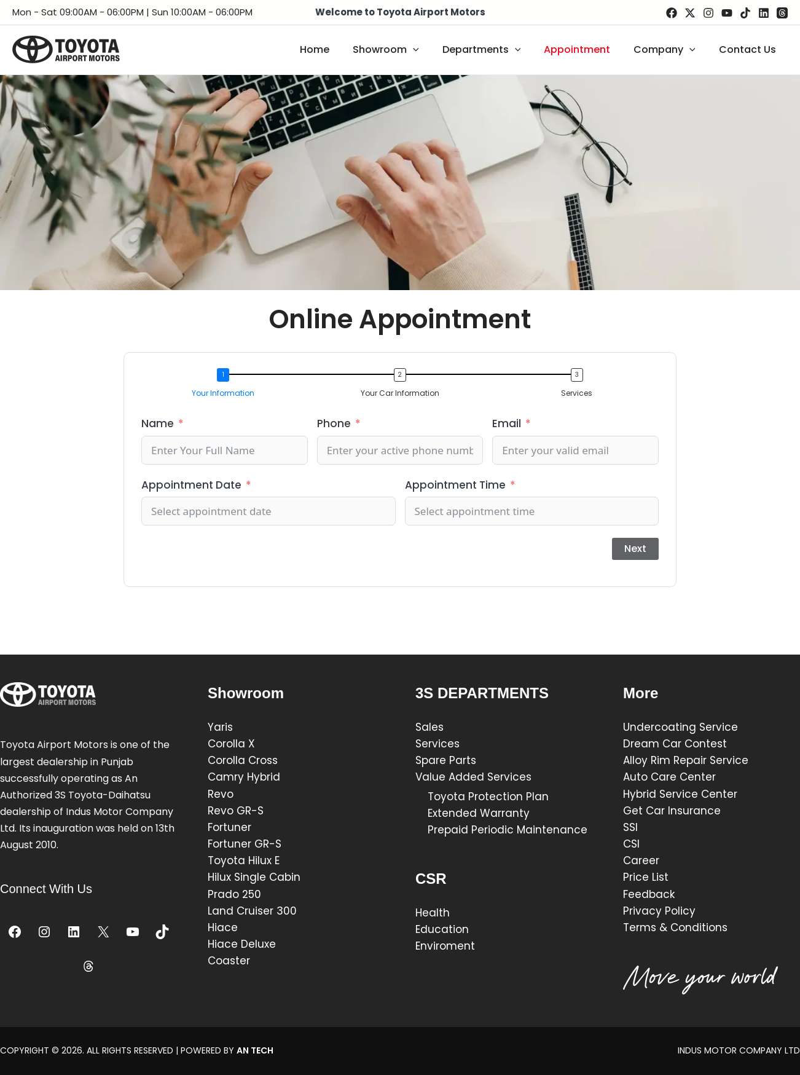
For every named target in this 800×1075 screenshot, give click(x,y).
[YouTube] (726, 12)
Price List (646, 877)
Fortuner (229, 827)
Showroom (402, 49)
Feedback (649, 894)
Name (157, 423)
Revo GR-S (236, 810)
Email (506, 423)
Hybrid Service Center (680, 794)
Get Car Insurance (672, 810)
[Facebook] (671, 12)
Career (641, 860)
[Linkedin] (763, 12)
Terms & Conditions (675, 927)
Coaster (229, 960)
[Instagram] (708, 12)
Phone (334, 423)
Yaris (220, 727)
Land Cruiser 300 (252, 911)
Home (335, 49)
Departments (494, 49)
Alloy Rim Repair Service (685, 760)
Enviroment (445, 946)
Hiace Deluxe (242, 944)
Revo (220, 794)
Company (670, 49)
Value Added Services (473, 777)
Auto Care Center (669, 777)
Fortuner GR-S (244, 844)
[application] (429, 49)
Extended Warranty (479, 813)
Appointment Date (191, 485)
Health (432, 912)
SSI (630, 827)
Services (437, 743)
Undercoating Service (680, 727)
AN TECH (255, 1050)
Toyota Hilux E (244, 860)
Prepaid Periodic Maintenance (507, 829)
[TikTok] (745, 12)
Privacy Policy (659, 911)
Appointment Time (455, 485)
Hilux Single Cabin (254, 877)
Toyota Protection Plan (488, 796)
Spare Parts (447, 760)
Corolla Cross (243, 760)
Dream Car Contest (675, 743)
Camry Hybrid (244, 777)
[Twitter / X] (690, 12)
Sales (429, 727)
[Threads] (782, 12)
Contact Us (749, 49)
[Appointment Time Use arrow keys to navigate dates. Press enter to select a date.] (532, 511)
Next (635, 548)
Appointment (586, 49)
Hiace (223, 927)
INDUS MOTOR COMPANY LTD (739, 1050)
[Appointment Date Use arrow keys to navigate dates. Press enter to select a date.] (268, 511)
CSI (631, 844)
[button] (226, 384)
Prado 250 (234, 894)
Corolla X (231, 743)
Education (442, 929)
